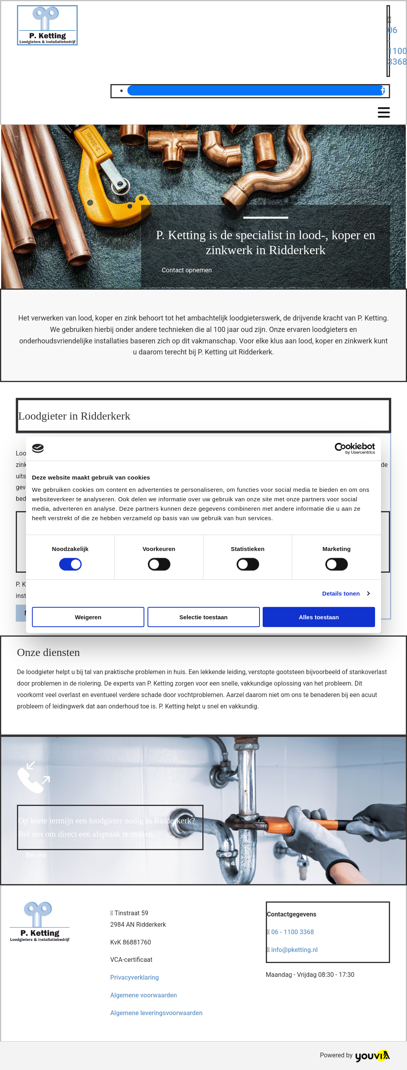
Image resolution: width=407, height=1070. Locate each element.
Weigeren (88, 617)
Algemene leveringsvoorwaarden (156, 1013)
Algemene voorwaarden (143, 995)
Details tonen (341, 593)
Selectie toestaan (203, 617)
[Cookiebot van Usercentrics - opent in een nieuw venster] (340, 448)
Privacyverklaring (134, 977)
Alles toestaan (319, 617)
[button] (186, 270)
